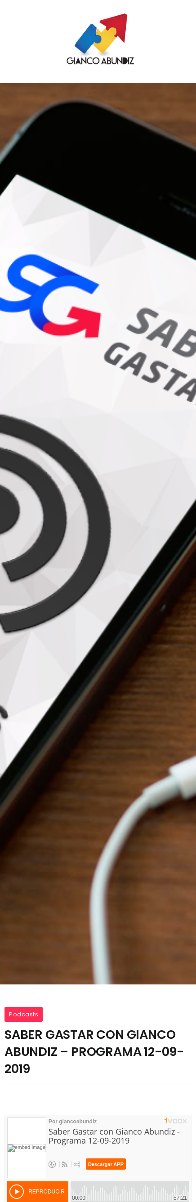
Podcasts (23, 1014)
